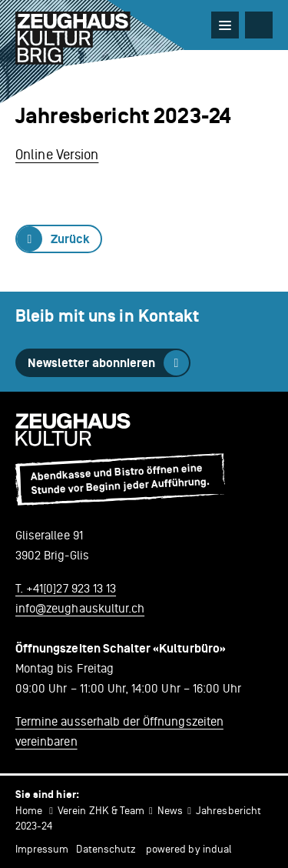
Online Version (56, 154)
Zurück (70, 239)
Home (28, 810)
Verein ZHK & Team (101, 810)
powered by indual (189, 849)
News (170, 810)
